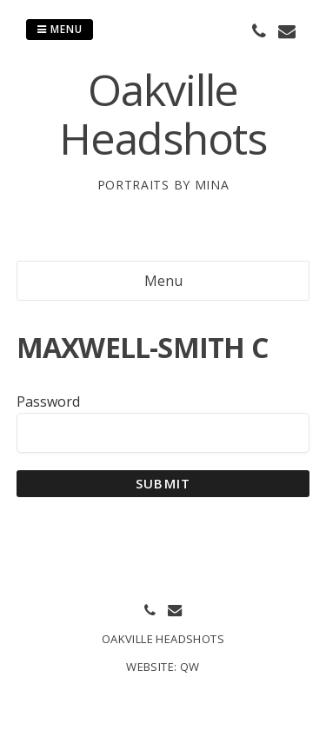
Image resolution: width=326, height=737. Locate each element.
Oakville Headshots (163, 114)
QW (190, 666)
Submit (163, 483)
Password (48, 401)
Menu (59, 29)
